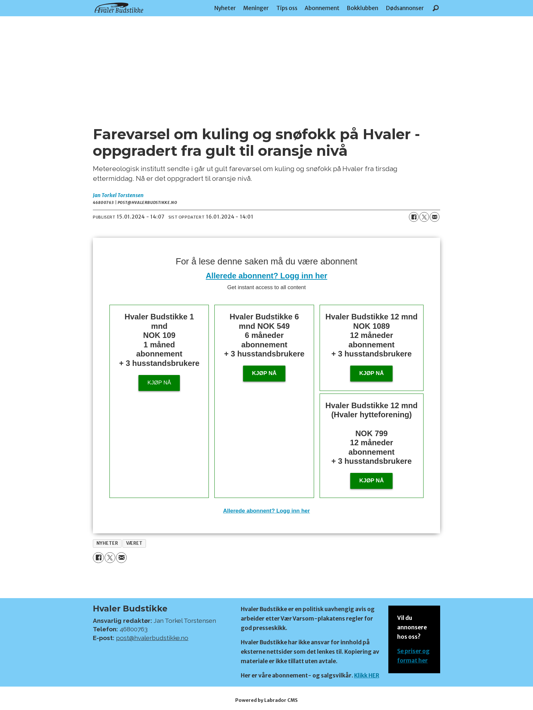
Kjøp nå (159, 383)
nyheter (107, 543)
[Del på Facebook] (414, 217)
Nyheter (225, 8)
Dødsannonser (405, 8)
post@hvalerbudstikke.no (152, 637)
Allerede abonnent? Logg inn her (266, 275)
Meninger (256, 8)
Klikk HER (366, 675)
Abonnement (322, 8)
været (134, 543)
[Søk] (435, 8)
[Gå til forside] (118, 8)
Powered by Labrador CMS (266, 700)
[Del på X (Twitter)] (424, 217)
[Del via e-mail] (434, 217)
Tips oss (286, 8)
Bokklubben (362, 8)
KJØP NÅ (371, 480)
